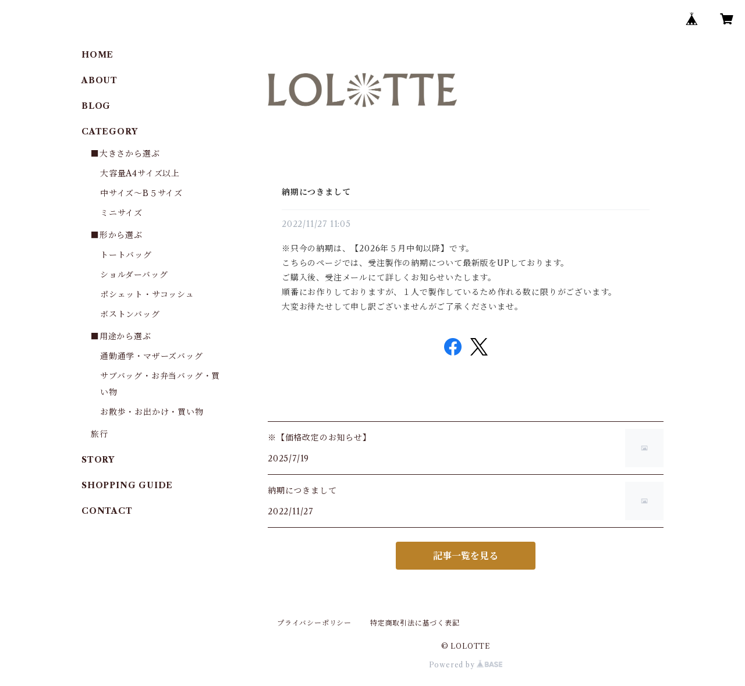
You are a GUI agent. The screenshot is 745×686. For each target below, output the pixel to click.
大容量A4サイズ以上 (140, 173)
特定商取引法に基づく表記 (415, 623)
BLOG (96, 106)
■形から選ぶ (117, 235)
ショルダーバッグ (134, 274)
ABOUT (99, 80)
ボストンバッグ (130, 314)
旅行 (99, 434)
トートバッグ (126, 255)
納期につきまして (316, 192)
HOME (97, 54)
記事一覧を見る (465, 555)
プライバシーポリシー (314, 623)
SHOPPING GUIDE (127, 485)
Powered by (466, 664)
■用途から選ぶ (121, 336)
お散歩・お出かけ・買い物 (152, 412)
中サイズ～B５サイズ (141, 193)
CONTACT (107, 511)
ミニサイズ (121, 213)
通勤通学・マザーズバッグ (151, 356)
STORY (98, 459)
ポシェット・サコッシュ (147, 294)
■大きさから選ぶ (125, 153)
